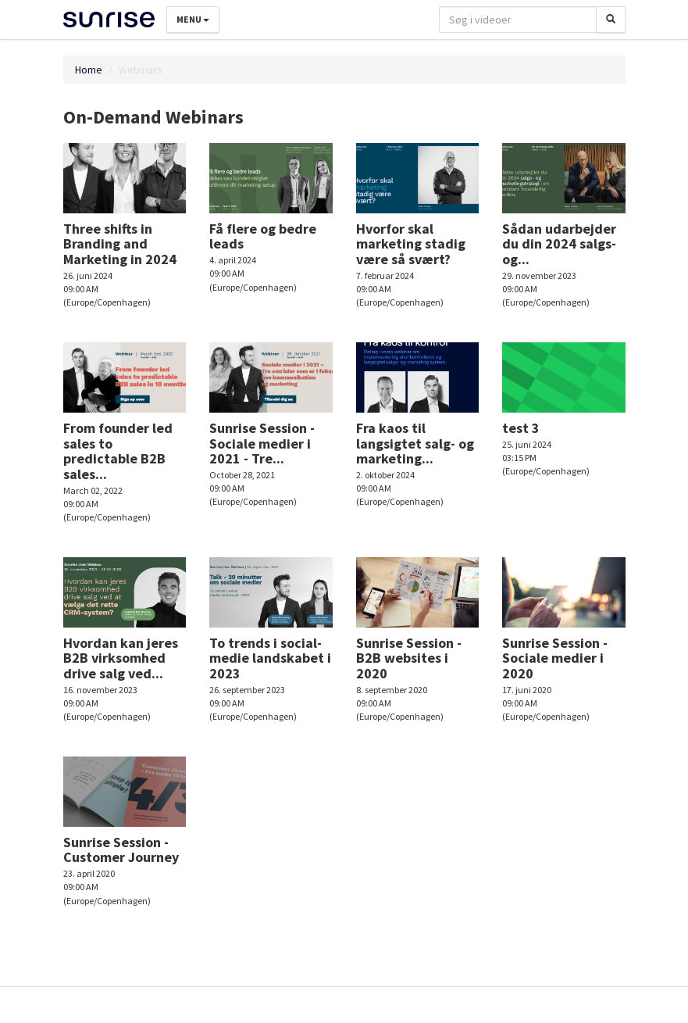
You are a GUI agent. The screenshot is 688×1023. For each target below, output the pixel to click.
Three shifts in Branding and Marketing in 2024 (119, 244)
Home (88, 70)
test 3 (521, 428)
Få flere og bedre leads (262, 236)
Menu (192, 19)
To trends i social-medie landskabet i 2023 (270, 658)
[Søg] (611, 19)
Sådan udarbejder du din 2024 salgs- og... (559, 244)
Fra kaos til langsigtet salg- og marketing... (415, 443)
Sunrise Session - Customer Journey (121, 850)
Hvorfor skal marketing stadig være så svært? (410, 244)
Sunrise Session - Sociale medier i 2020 (555, 658)
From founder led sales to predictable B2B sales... (118, 451)
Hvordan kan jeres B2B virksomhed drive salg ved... (120, 658)
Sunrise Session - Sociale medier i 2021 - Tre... (262, 443)
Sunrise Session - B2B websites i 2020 (409, 658)
